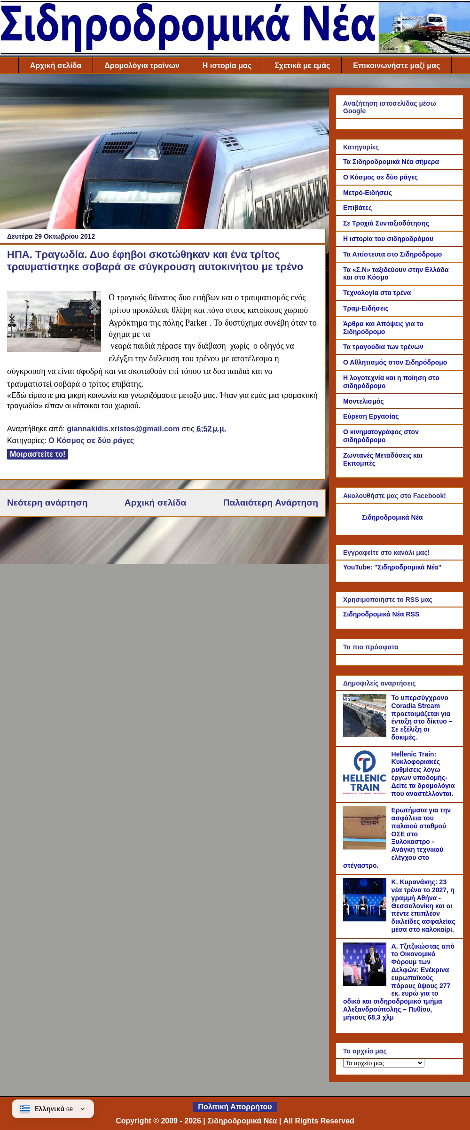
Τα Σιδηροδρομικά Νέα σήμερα (391, 161)
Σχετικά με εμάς (302, 66)
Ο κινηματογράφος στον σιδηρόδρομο (381, 436)
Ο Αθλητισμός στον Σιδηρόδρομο (395, 362)
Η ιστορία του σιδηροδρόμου (388, 238)
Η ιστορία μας (227, 66)
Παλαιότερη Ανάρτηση (270, 502)
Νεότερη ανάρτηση (47, 502)
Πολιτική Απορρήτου (235, 1107)
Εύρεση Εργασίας (371, 416)
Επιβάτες (357, 207)
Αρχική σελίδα (56, 66)
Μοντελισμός (363, 401)
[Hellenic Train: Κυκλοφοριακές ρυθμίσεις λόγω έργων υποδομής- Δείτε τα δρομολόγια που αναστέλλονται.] (366, 791)
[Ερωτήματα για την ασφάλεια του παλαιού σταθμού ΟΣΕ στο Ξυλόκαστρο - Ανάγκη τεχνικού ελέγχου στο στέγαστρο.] (366, 847)
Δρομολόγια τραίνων (141, 66)
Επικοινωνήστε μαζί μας (396, 66)
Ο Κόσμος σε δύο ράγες (91, 440)
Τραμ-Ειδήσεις (366, 308)
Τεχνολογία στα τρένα (377, 292)
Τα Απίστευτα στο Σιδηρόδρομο (392, 254)
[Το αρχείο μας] (383, 1063)
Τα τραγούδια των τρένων (383, 347)
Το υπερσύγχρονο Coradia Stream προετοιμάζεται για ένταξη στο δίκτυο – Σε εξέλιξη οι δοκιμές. (422, 717)
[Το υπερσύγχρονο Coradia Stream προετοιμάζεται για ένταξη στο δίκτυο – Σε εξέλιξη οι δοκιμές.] (366, 735)
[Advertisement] (162, 153)
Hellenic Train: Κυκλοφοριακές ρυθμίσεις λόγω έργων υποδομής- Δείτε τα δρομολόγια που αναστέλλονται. (423, 773)
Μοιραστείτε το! (37, 454)
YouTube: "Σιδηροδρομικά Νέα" (392, 567)
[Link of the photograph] (54, 323)
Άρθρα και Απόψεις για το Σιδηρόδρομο (383, 327)
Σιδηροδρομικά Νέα (392, 517)
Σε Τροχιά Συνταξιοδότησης (386, 223)
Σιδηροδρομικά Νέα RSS (381, 614)
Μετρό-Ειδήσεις (367, 192)
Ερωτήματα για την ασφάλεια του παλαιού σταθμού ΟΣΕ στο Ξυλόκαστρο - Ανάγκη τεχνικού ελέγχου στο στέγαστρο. (397, 837)
